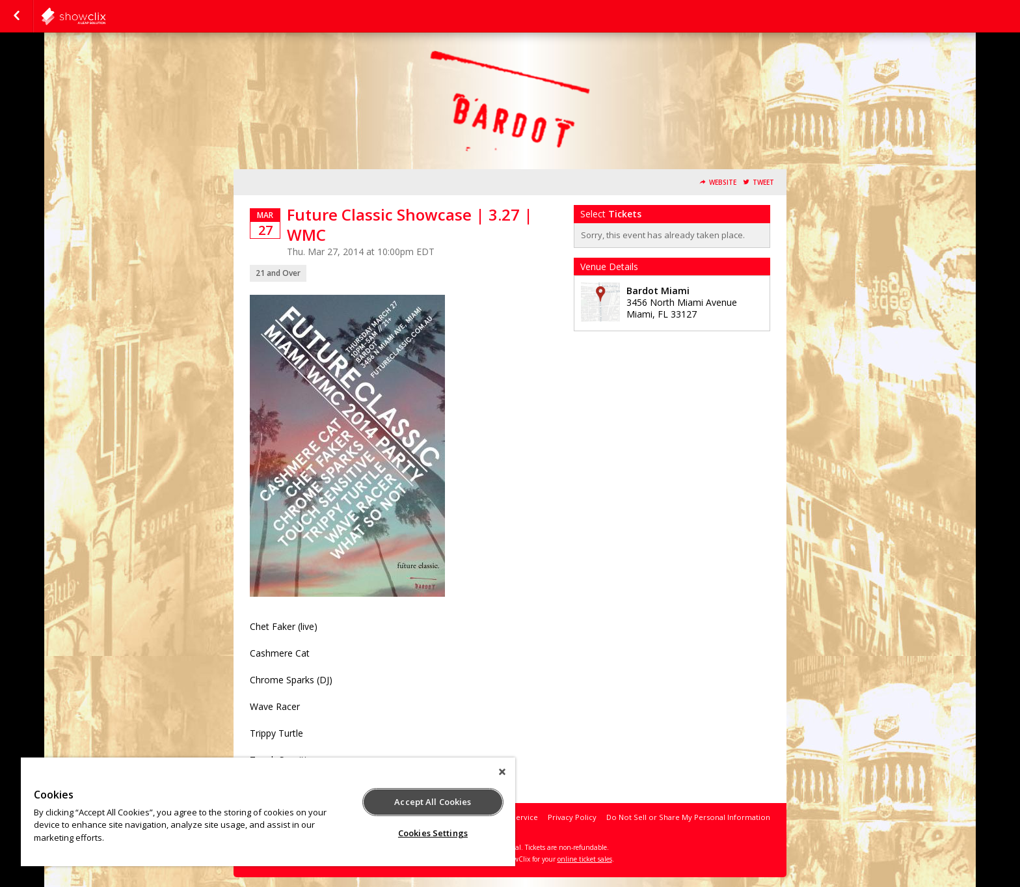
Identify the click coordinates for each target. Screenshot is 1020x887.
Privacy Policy (572, 817)
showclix (105, 16)
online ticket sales (584, 859)
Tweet (763, 182)
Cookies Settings (433, 833)
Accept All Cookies (432, 802)
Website (722, 182)
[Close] (502, 772)
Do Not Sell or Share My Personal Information (688, 817)
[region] (268, 811)
